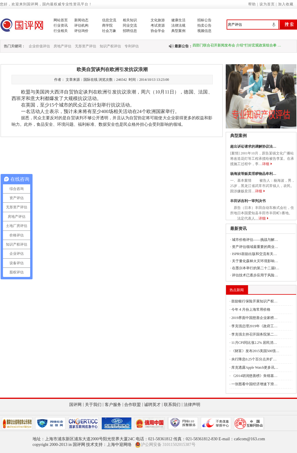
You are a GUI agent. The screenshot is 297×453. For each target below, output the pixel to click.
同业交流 (130, 25)
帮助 (252, 4)
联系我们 (172, 404)
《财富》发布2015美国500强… (255, 351)
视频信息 (204, 31)
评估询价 (81, 31)
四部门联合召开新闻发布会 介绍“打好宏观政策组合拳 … (237, 46)
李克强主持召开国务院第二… (254, 334)
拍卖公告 (204, 25)
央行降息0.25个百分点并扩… (254, 359)
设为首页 (267, 4)
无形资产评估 (85, 46)
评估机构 (81, 25)
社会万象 (109, 31)
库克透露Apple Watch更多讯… (254, 367)
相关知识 (130, 20)
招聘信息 (130, 31)
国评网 (75, 404)
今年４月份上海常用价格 (250, 309)
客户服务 (113, 404)
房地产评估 (62, 46)
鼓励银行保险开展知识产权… (254, 301)
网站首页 (61, 20)
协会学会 (158, 31)
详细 (265, 164)
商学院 (107, 25)
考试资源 (158, 25)
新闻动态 (81, 20)
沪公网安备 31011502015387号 (165, 445)
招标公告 (204, 20)
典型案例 (178, 31)
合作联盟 (132, 404)
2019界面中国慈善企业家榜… (254, 318)
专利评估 (132, 46)
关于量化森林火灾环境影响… (255, 261)
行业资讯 (61, 25)
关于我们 (93, 404)
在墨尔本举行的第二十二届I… (255, 268)
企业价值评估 (39, 46)
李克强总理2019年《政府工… (254, 326)
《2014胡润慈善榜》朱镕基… (254, 376)
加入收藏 (285, 4)
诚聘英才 (152, 404)
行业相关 (61, 31)
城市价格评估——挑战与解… (255, 240)
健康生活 (178, 20)
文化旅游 (158, 20)
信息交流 (109, 20)
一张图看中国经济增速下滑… (254, 384)
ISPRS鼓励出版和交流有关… (254, 254)
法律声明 (192, 404)
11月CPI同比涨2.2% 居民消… (254, 343)
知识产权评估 (110, 46)
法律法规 (178, 25)
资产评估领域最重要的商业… (255, 247)
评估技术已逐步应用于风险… (255, 275)
